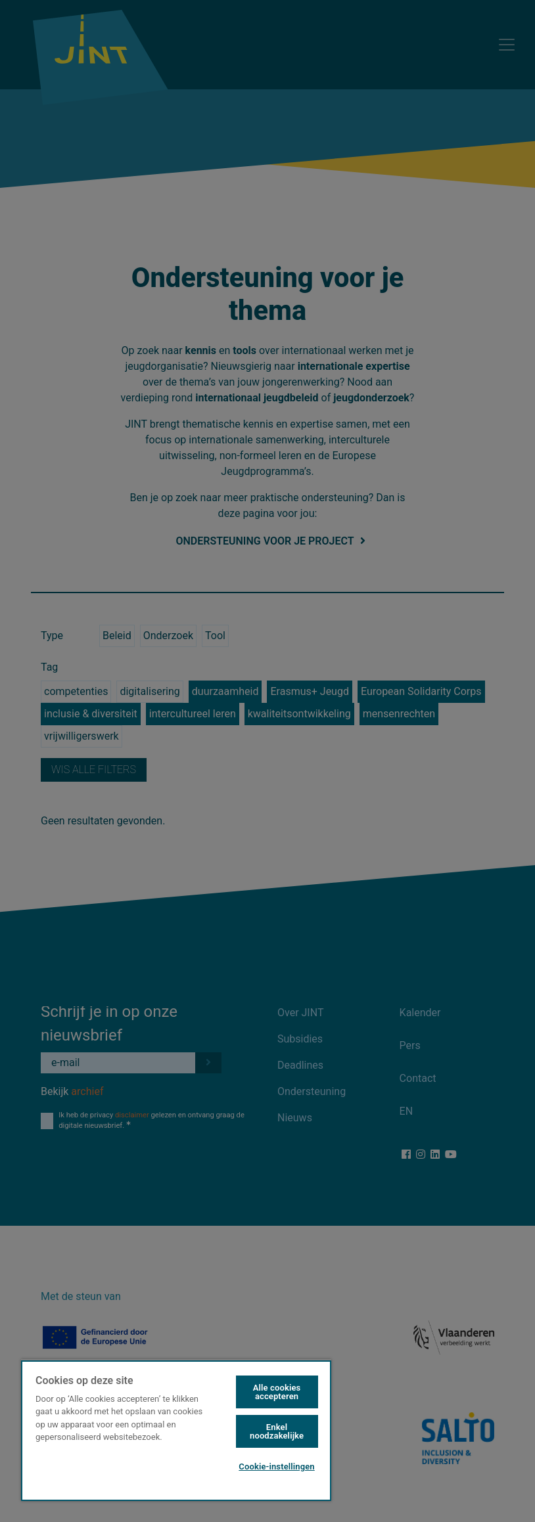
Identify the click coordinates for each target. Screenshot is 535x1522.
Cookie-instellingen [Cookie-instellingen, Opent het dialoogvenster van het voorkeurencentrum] (276, 1466)
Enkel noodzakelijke (277, 1431)
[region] (176, 1430)
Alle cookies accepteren (277, 1392)
